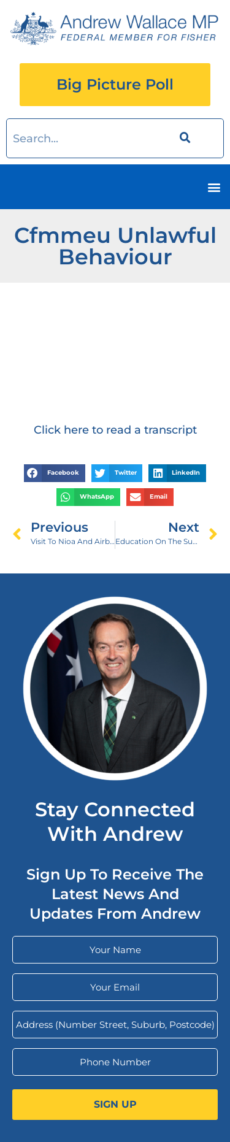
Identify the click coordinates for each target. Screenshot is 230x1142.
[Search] (183, 138)
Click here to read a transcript (115, 429)
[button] (214, 187)
